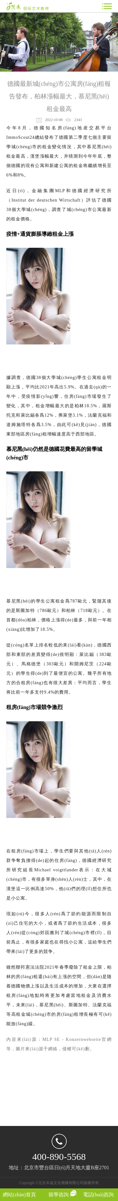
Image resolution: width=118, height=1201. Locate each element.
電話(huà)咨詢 (98, 1194)
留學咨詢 (58, 1194)
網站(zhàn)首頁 (19, 1194)
